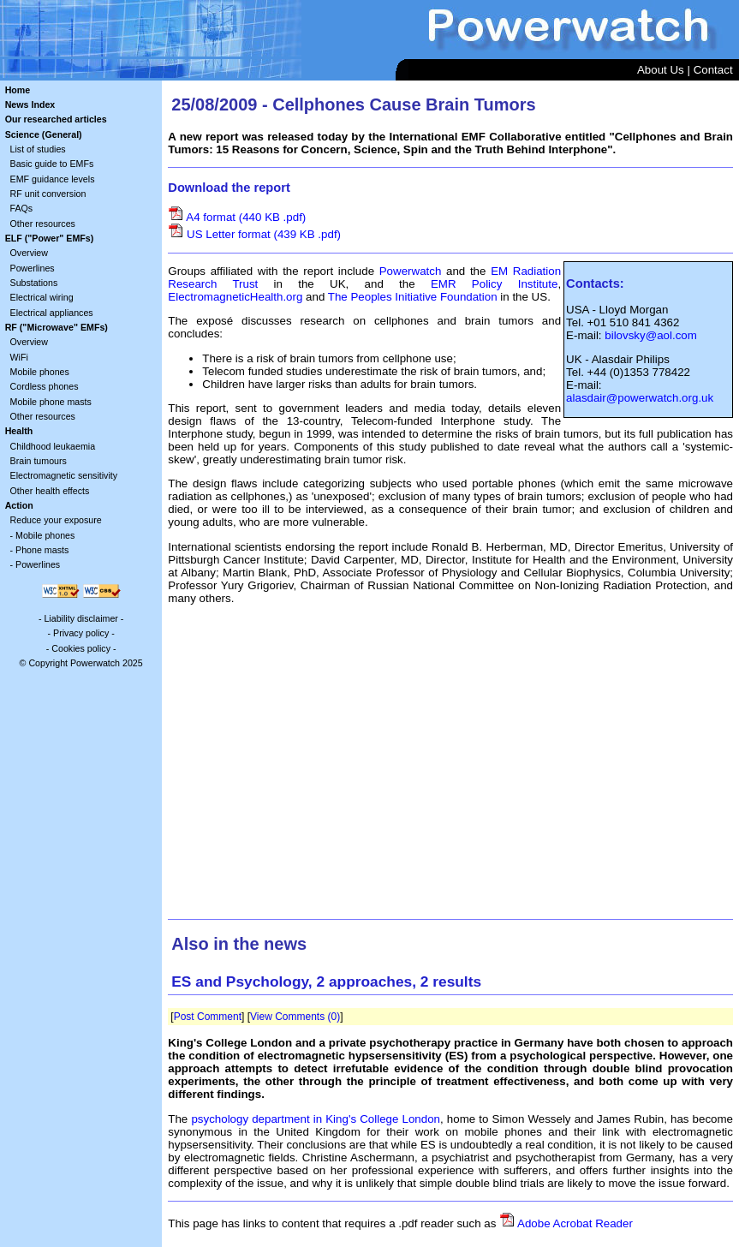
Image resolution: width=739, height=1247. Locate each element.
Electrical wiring (42, 297)
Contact (713, 69)
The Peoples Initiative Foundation (413, 296)
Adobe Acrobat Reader (575, 1223)
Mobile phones (39, 372)
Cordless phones (44, 386)
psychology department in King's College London (315, 1119)
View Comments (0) (295, 1017)
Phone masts (42, 550)
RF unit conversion (48, 193)
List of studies (38, 149)
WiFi (19, 357)
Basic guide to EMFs (52, 163)
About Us (660, 69)
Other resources (42, 223)
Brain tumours (38, 461)
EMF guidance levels (52, 179)
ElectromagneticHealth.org (235, 296)
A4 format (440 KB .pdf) (237, 217)
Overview (29, 253)
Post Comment (207, 1017)
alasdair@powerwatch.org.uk (639, 397)
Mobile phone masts (51, 402)
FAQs (21, 208)
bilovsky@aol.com (651, 335)
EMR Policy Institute (494, 283)
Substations (34, 282)
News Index (30, 104)
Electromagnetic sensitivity (64, 475)
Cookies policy (80, 648)
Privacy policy (81, 633)
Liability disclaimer (80, 618)
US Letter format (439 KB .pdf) (254, 234)
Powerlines (32, 268)
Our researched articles (56, 119)
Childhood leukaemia (53, 446)
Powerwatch (410, 271)
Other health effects (50, 491)
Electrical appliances (51, 312)
